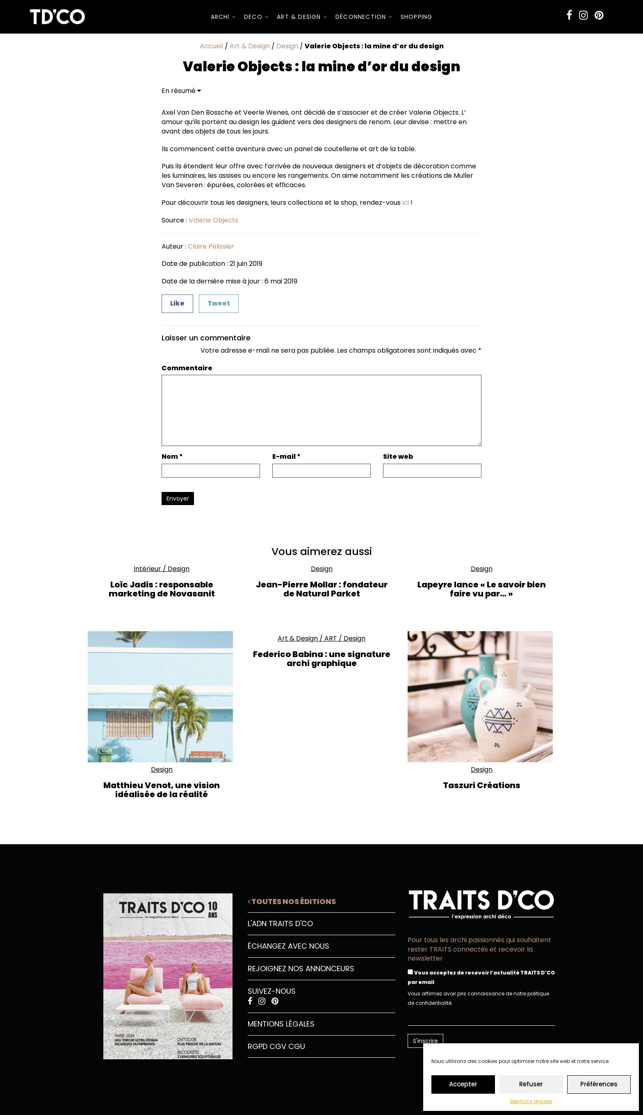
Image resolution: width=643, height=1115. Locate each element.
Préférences (599, 1084)
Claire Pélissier (211, 246)
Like (177, 303)
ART (330, 638)
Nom (172, 456)
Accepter (463, 1084)
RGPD (257, 1046)
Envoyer (177, 498)
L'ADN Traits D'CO (280, 923)
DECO (256, 17)
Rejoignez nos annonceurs (301, 968)
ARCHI (223, 17)
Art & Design (302, 17)
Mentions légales (531, 1101)
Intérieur (147, 568)
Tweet (218, 303)
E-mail (286, 456)
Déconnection (363, 17)
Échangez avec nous (288, 946)
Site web (398, 456)
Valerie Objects (213, 220)
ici (405, 202)
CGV (277, 1046)
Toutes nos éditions (292, 901)
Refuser (531, 1084)
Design (287, 46)
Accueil (211, 46)
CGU (296, 1046)
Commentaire (187, 368)
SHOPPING (417, 17)
